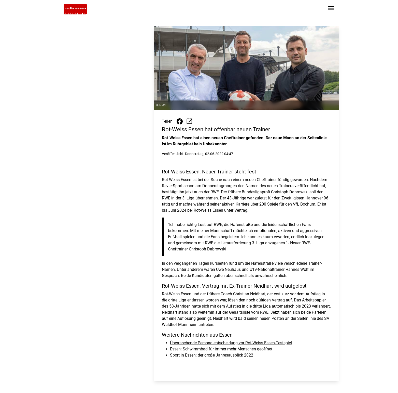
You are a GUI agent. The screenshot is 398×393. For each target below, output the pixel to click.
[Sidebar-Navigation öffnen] (331, 9)
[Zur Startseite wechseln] (75, 9)
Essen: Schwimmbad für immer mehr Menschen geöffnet (221, 349)
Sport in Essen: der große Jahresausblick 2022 (211, 355)
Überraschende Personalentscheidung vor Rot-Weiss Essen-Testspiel (231, 342)
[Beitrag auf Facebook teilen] (180, 121)
